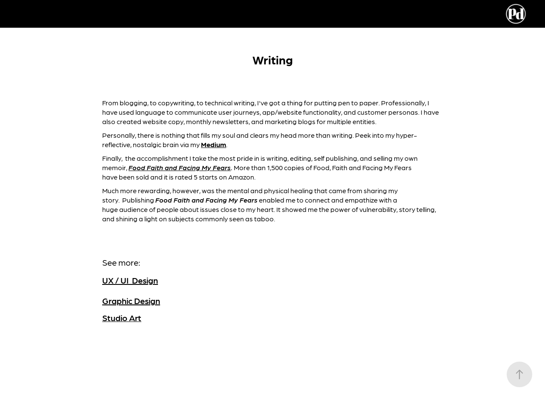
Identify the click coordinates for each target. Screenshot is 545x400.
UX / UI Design (130, 280)
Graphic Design (131, 300)
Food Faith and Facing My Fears (180, 167)
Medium (213, 144)
